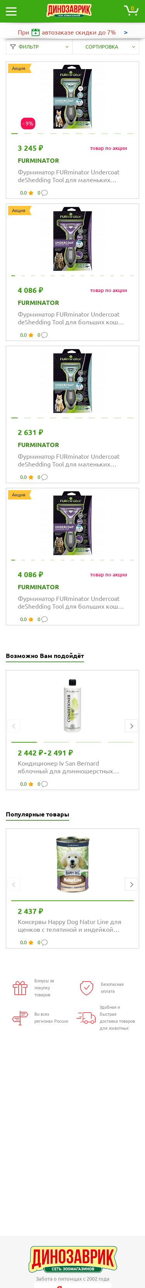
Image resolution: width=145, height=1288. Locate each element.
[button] (131, 725)
